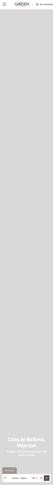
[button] (46, 478)
